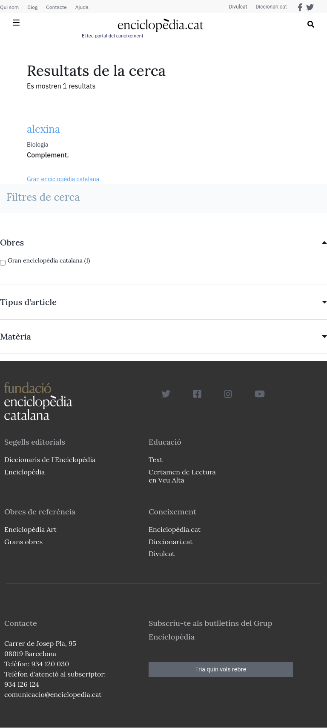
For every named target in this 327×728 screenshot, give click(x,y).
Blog (32, 7)
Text (156, 459)
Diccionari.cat (271, 7)
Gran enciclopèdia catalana (63, 179)
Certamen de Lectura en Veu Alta (182, 476)
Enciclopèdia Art (30, 529)
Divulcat (238, 7)
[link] (163, 242)
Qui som (9, 7)
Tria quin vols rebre (221, 669)
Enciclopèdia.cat (175, 529)
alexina (43, 129)
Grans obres (23, 541)
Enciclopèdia (24, 472)
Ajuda (82, 7)
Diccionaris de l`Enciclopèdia (49, 459)
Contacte (56, 7)
